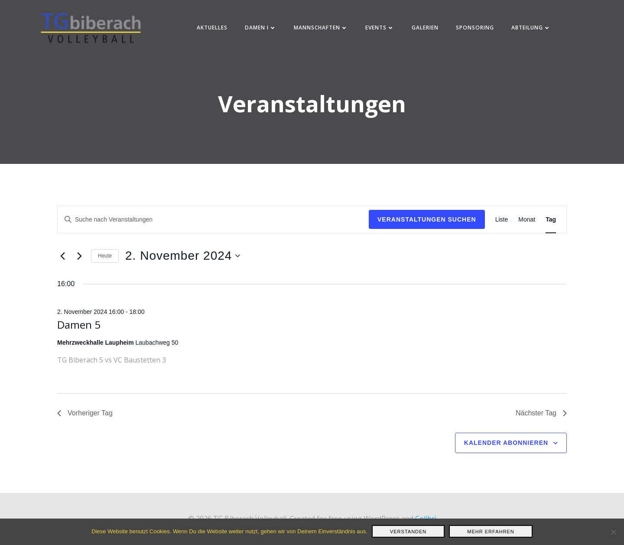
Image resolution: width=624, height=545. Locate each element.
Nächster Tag (541, 421)
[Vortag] (62, 265)
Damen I (262, 30)
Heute (105, 264)
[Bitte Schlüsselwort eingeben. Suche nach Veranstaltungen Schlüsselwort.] (213, 228)
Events (381, 30)
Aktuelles (213, 30)
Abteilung (532, 30)
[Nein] (613, 532)
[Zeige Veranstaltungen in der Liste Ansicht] (501, 228)
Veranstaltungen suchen (426, 228)
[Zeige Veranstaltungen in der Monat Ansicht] (526, 228)
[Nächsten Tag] (79, 265)
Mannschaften (322, 30)
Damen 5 (79, 333)
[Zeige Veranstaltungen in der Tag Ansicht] (551, 228)
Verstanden (408, 531)
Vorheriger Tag (85, 421)
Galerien (426, 30)
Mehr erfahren (490, 531)
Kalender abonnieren (506, 451)
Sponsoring (476, 30)
